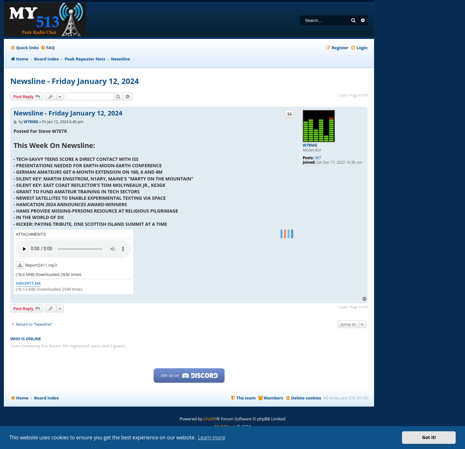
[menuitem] (47, 47)
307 (318, 158)
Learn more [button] (211, 437)
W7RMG (310, 145)
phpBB (209, 419)
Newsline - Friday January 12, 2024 (74, 81)
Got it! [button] (429, 437)
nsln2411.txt (28, 283)
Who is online (25, 339)
